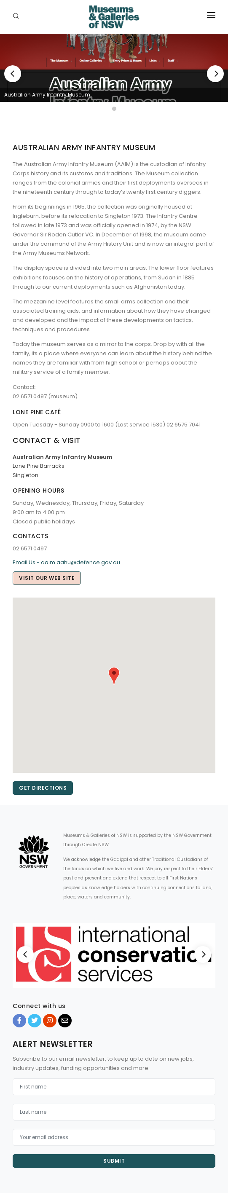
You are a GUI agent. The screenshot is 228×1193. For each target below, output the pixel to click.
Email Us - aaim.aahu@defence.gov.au (66, 562)
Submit (114, 1160)
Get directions (43, 787)
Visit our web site (47, 578)
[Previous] (12, 73)
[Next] (215, 73)
